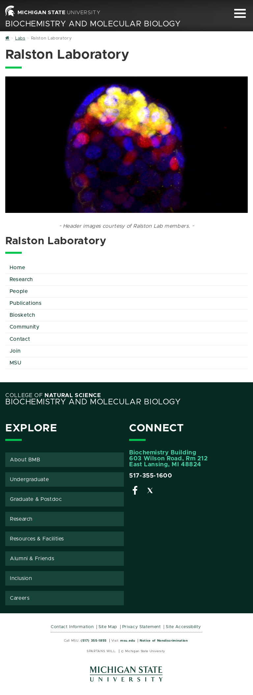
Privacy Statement (141, 627)
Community (25, 327)
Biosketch (22, 315)
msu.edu (127, 640)
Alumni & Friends (32, 558)
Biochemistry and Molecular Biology (93, 24)
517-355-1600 (150, 476)
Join (15, 351)
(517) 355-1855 (94, 640)
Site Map (107, 627)
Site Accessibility (183, 627)
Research (21, 279)
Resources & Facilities (37, 538)
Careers (19, 598)
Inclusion (21, 578)
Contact (20, 339)
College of (53, 395)
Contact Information (72, 627)
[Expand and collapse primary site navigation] (240, 13)
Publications (26, 303)
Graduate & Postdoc (36, 499)
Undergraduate (29, 479)
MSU (15, 362)
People (19, 291)
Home (17, 267)
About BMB (25, 459)
